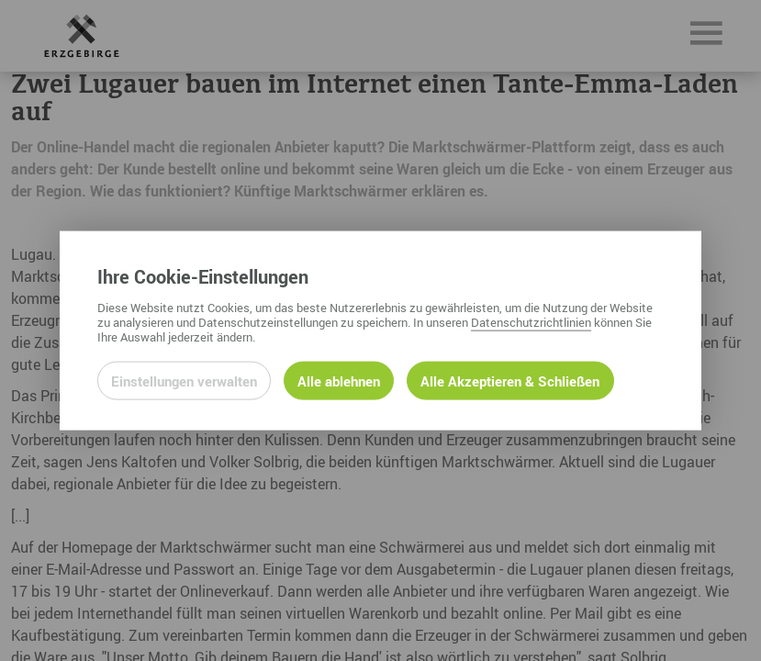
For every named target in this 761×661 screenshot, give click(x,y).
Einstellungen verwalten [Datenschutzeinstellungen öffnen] (184, 380)
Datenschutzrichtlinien (531, 321)
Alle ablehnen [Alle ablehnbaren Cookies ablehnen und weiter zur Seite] (338, 380)
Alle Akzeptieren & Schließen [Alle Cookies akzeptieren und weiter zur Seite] (509, 380)
